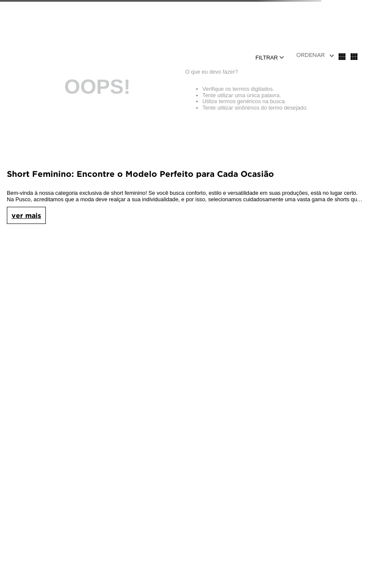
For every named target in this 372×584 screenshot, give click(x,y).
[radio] (342, 56)
